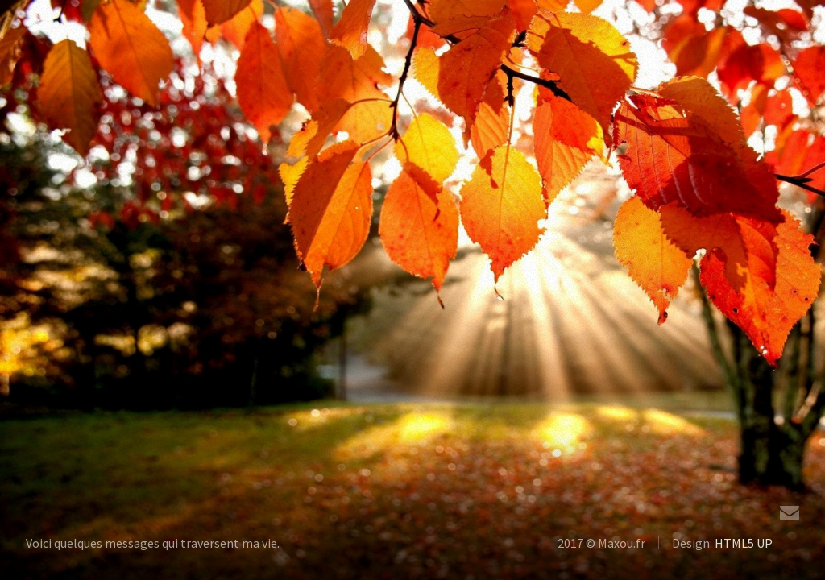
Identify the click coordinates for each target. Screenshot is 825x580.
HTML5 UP (744, 543)
